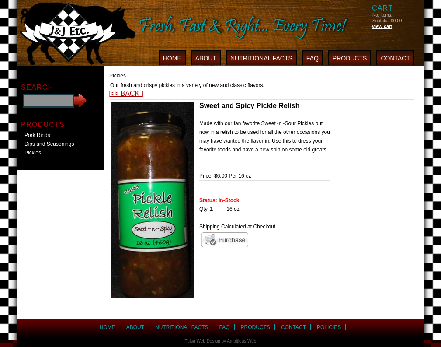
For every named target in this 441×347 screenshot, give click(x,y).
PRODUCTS (350, 58)
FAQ (312, 58)
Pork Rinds (37, 135)
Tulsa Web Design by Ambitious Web (221, 341)
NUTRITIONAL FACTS (261, 58)
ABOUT (205, 58)
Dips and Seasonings (49, 144)
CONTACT (395, 58)
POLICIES (329, 327)
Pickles (32, 153)
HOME (172, 58)
